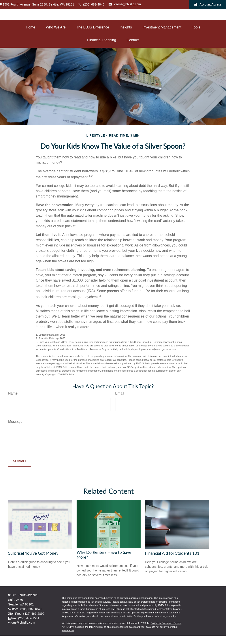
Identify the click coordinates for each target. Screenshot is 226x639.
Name (13, 393)
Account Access (207, 4)
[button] (31, 27)
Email (119, 393)
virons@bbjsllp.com (125, 4)
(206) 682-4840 (91, 4)
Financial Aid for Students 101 (172, 553)
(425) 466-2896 (33, 613)
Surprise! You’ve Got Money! (34, 553)
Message (15, 421)
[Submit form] (19, 461)
